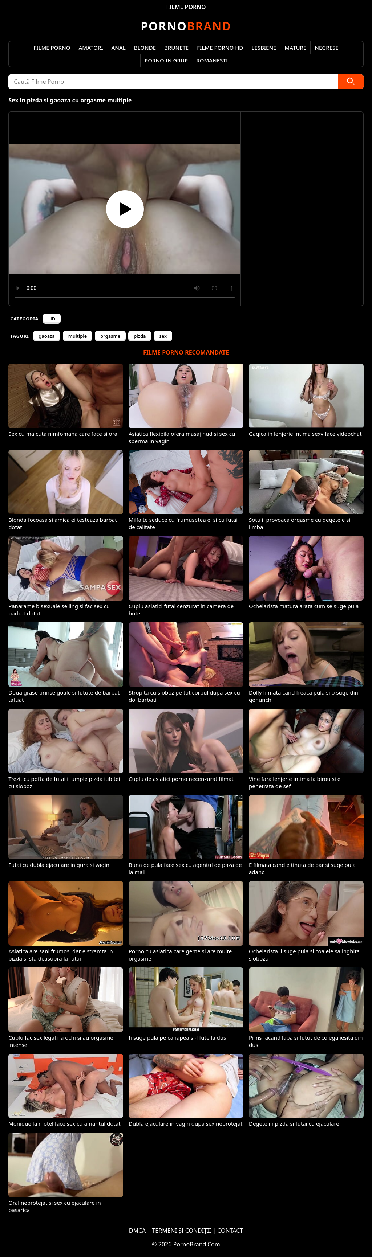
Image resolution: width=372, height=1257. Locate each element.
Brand (186, 26)
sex (163, 336)
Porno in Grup (166, 60)
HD (51, 318)
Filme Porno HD (220, 47)
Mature (295, 47)
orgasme (110, 336)
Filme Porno (51, 47)
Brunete (176, 47)
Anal (118, 47)
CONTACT (230, 1231)
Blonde (145, 47)
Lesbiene (263, 47)
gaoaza (47, 336)
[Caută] (351, 81)
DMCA (137, 1231)
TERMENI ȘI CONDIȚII (181, 1231)
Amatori (90, 47)
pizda (140, 336)
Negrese (326, 47)
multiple (77, 336)
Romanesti (212, 60)
